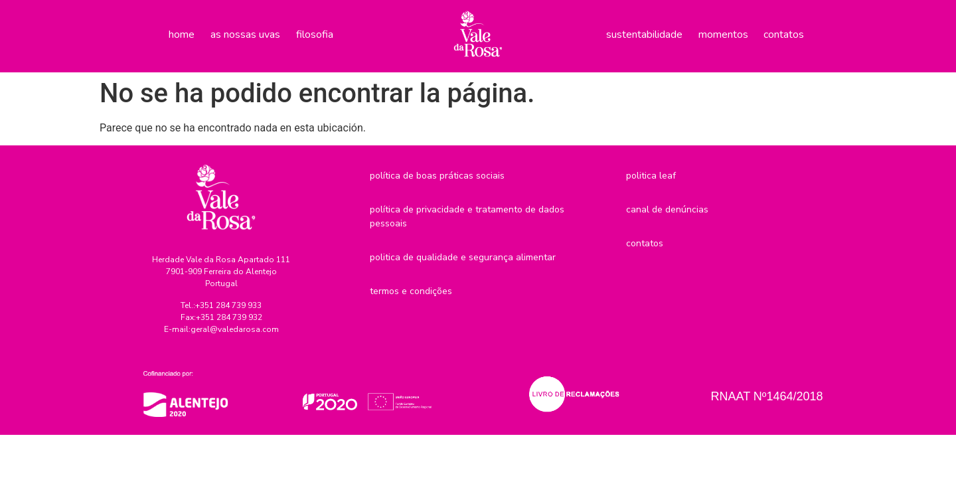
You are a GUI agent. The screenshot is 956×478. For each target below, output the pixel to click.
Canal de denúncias (667, 209)
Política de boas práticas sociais (437, 175)
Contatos (783, 34)
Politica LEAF (651, 175)
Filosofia (314, 34)
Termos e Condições (411, 291)
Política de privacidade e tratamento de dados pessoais (467, 216)
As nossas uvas (245, 34)
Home (182, 34)
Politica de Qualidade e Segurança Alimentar (463, 257)
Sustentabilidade (644, 34)
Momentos (723, 34)
